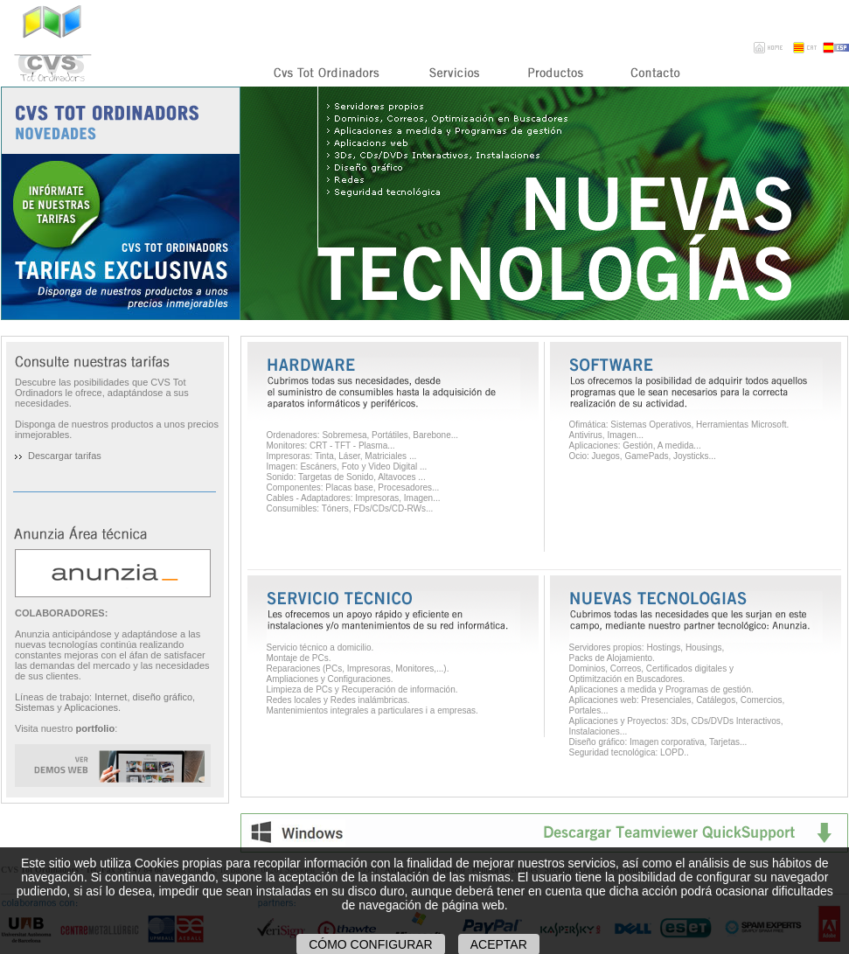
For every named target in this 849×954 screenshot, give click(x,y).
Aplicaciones (91, 707)
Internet (110, 697)
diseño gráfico (163, 697)
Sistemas (34, 707)
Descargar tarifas (64, 455)
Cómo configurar (371, 944)
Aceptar (498, 944)
